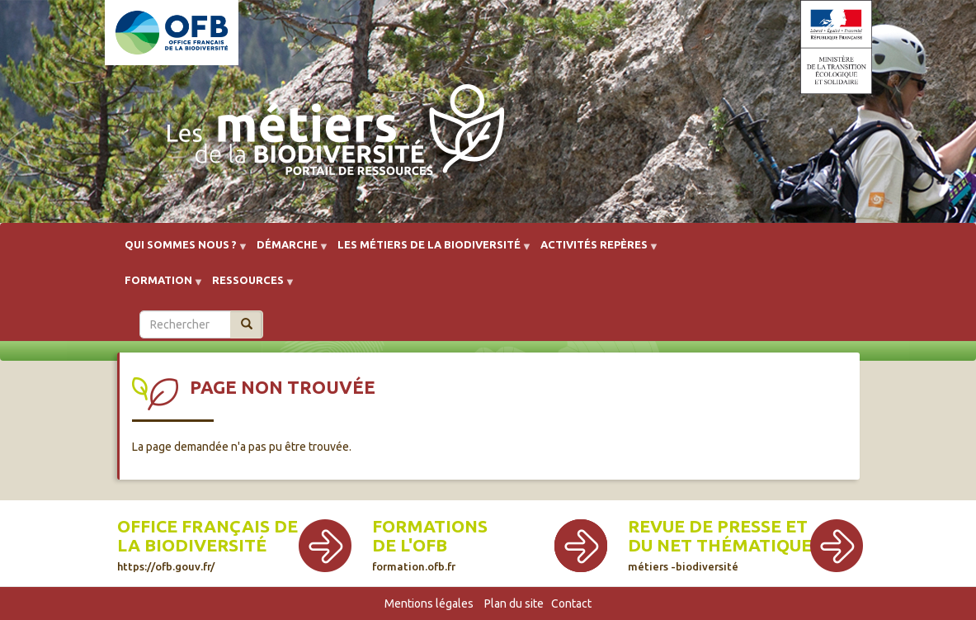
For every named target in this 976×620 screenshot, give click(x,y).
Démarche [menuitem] (287, 251)
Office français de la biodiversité (207, 544)
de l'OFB (409, 545)
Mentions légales (429, 603)
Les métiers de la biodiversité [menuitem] (429, 251)
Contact (571, 603)
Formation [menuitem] (158, 286)
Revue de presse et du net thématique (720, 544)
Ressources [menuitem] (248, 286)
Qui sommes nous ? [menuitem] (181, 251)
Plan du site (514, 603)
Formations (430, 526)
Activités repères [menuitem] (594, 251)
